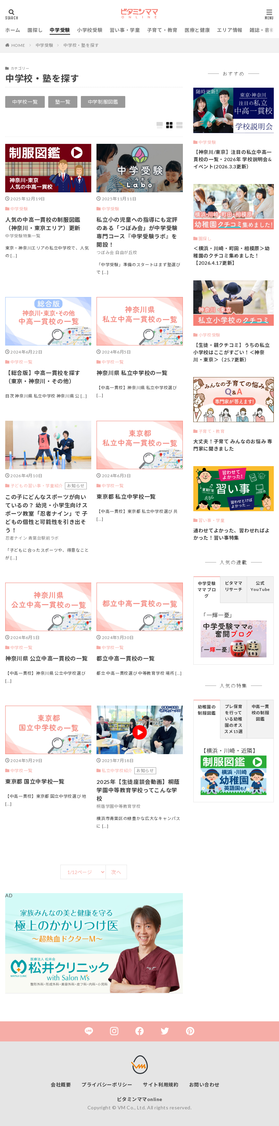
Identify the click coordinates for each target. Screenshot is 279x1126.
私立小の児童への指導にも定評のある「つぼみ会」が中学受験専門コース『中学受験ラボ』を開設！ (137, 232)
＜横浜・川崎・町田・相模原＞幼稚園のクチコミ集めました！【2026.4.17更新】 (231, 255)
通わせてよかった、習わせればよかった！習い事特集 (231, 534)
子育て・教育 (162, 30)
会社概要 (61, 1085)
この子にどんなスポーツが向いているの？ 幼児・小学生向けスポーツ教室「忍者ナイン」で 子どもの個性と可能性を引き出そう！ (46, 513)
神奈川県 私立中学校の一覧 (131, 372)
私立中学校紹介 (117, 770)
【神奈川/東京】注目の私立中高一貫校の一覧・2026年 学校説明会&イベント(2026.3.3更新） (232, 159)
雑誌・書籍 (262, 30)
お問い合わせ (204, 1085)
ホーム (12, 30)
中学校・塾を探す (81, 45)
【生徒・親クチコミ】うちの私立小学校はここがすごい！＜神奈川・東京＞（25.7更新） (231, 352)
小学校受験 (90, 30)
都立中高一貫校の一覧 (125, 658)
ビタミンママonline (139, 1099)
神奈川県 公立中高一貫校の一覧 (46, 658)
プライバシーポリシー (107, 1085)
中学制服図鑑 (103, 102)
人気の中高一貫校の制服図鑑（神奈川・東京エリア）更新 (43, 223)
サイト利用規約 (161, 1085)
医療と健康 (197, 30)
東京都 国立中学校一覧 (35, 781)
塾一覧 (62, 102)
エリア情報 (230, 30)
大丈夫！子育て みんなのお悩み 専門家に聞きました (232, 445)
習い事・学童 (125, 30)
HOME (18, 45)
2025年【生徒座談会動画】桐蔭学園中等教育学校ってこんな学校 (137, 790)
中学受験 (60, 30)
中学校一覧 (25, 102)
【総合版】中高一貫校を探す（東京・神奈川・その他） (43, 376)
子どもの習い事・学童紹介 (36, 485)
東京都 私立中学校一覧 (126, 496)
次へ (116, 872)
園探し (35, 30)
